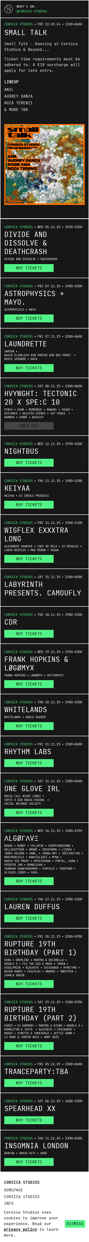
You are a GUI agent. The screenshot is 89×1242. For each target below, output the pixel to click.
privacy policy (20, 1230)
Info (9, 1203)
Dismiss (75, 1224)
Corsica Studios (33, 11)
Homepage (13, 1190)
